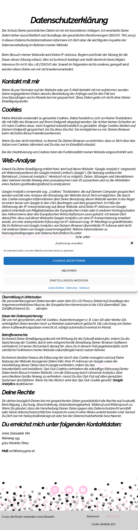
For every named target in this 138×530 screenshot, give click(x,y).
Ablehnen (69, 270)
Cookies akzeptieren (69, 260)
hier (32, 308)
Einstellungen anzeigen (69, 280)
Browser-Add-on (107, 365)
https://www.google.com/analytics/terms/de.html (38, 237)
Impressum (84, 287)
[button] (132, 243)
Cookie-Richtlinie (56, 287)
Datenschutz (71, 287)
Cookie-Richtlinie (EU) (103, 524)
